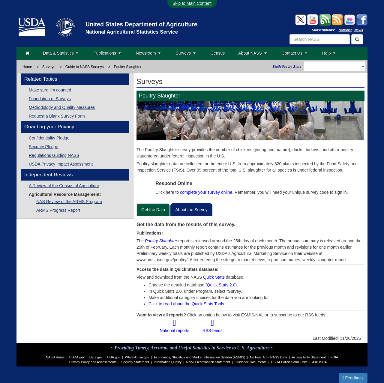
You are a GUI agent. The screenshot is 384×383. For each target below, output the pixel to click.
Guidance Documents (250, 362)
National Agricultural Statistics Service (132, 32)
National (345, 30)
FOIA (334, 357)
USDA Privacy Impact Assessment (61, 164)
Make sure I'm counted (50, 90)
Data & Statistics (60, 53)
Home (27, 67)
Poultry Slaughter (161, 240)
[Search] (357, 39)
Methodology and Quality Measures (62, 107)
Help (329, 53)
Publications (107, 53)
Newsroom (148, 53)
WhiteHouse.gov (137, 357)
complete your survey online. (206, 192)
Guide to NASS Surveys (84, 67)
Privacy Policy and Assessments (93, 362)
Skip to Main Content (192, 3)
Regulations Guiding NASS (54, 155)
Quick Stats (214, 277)
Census (218, 53)
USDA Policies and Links (289, 362)
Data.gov (96, 357)
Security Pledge (43, 146)
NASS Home (55, 357)
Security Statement (135, 362)
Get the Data (153, 209)
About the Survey (191, 209)
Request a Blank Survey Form (57, 116)
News (358, 30)
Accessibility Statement (309, 357)
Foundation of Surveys (50, 98)
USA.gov (113, 357)
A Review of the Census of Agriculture (64, 185)
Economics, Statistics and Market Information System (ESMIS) (199, 357)
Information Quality (168, 362)
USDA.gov (77, 357)
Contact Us (294, 53)
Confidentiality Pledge (49, 138)
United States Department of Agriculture (141, 24)
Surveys (185, 53)
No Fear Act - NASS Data (268, 357)
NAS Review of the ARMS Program (69, 201)
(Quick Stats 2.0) (221, 285)
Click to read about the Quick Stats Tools (186, 303)
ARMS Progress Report (58, 210)
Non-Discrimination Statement (208, 362)
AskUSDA (319, 362)
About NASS (252, 53)
